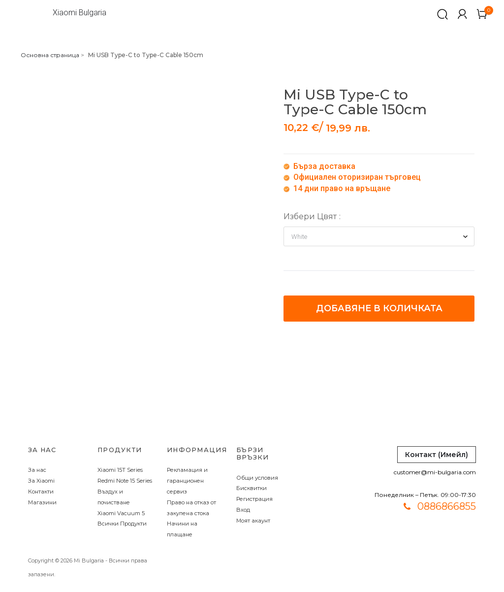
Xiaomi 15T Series (120, 469)
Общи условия (257, 477)
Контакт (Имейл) (436, 454)
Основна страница (50, 55)
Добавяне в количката (379, 308)
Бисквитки (251, 488)
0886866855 (446, 506)
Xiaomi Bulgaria (79, 12)
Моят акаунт (253, 520)
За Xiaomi (41, 480)
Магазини (42, 502)
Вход (243, 509)
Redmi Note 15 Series (124, 480)
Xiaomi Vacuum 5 (121, 513)
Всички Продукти (122, 523)
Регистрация (254, 498)
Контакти (41, 491)
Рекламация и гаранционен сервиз (187, 480)
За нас (37, 469)
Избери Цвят (310, 216)
